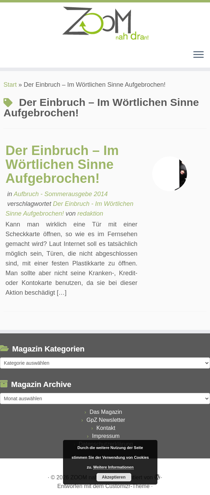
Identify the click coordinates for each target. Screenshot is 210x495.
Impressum (105, 436)
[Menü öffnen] (198, 55)
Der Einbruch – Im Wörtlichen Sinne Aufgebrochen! (62, 164)
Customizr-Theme (127, 486)
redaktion (90, 213)
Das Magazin (106, 412)
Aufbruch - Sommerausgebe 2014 (61, 194)
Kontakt (105, 428)
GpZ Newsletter (105, 420)
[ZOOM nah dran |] (105, 23)
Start (10, 84)
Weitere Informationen (113, 467)
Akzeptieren (113, 477)
